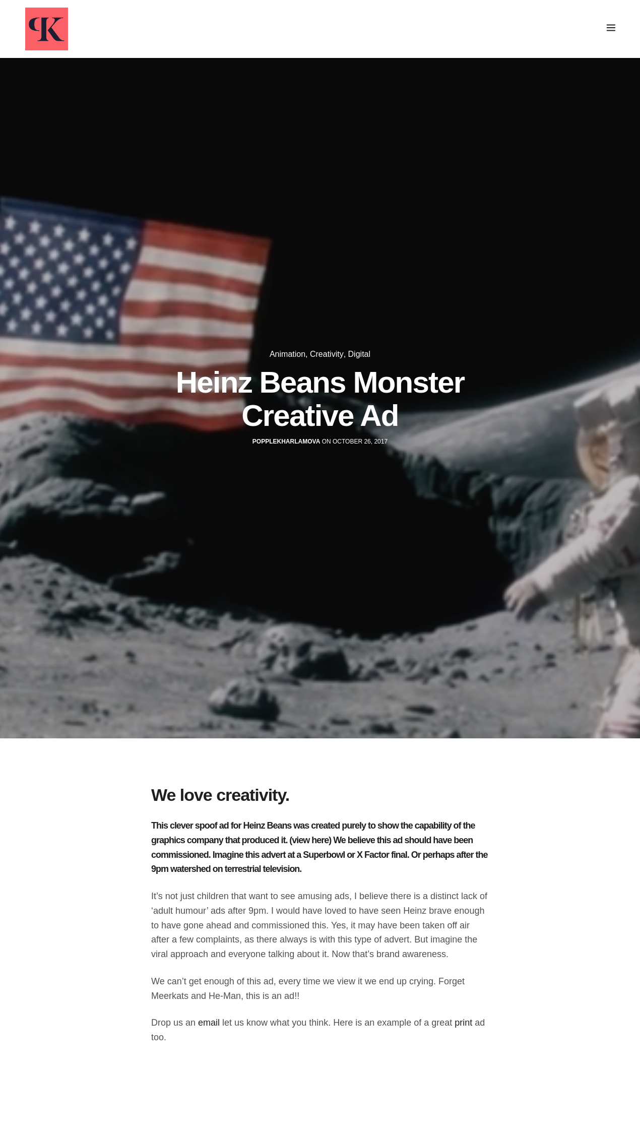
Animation (287, 354)
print (463, 1023)
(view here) (310, 840)
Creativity (327, 354)
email (209, 1023)
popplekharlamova (286, 441)
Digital (359, 354)
